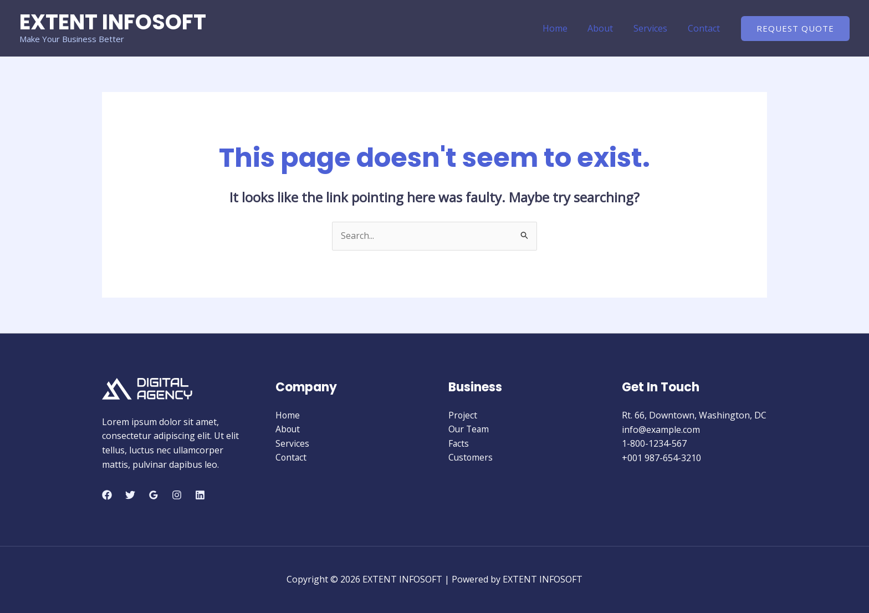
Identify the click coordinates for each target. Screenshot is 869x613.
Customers (471, 458)
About (607, 28)
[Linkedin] (200, 495)
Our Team (469, 429)
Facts (458, 443)
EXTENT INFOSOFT (112, 22)
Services (654, 28)
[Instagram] (177, 495)
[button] (795, 28)
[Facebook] (107, 495)
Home (563, 28)
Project (463, 415)
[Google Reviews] (154, 495)
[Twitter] (130, 495)
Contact (705, 28)
